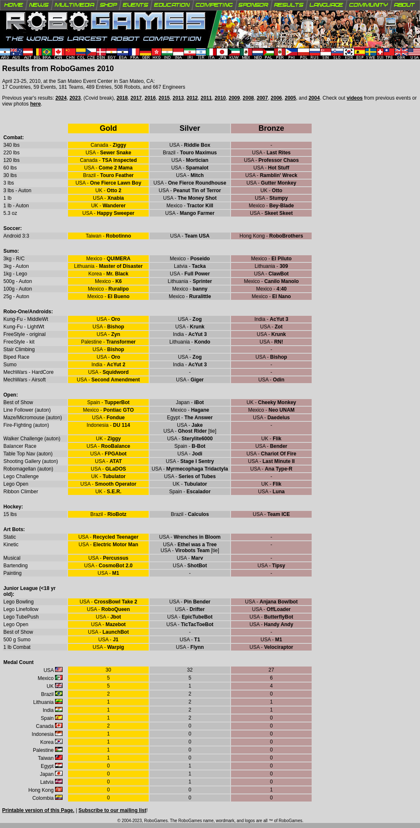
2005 (290, 98)
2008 (248, 98)
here (35, 104)
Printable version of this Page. (38, 810)
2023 (75, 98)
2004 (314, 98)
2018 (122, 98)
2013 (178, 98)
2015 (164, 98)
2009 (234, 98)
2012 (192, 98)
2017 (136, 98)
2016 (150, 98)
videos (354, 98)
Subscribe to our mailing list (112, 810)
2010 (220, 98)
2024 (61, 98)
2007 (262, 98)
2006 (276, 98)
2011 (206, 98)
